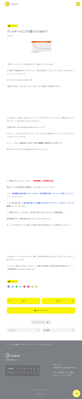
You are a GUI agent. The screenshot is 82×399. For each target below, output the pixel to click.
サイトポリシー (48, 390)
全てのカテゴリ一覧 (41, 322)
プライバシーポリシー (36, 390)
